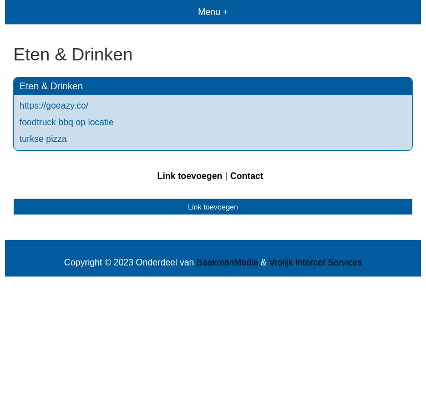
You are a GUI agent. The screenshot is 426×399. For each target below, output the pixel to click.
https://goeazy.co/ (53, 105)
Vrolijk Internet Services (315, 262)
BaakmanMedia (227, 262)
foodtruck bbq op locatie (66, 122)
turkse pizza (43, 139)
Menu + (213, 12)
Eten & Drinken (51, 86)
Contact (246, 176)
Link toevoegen (189, 176)
